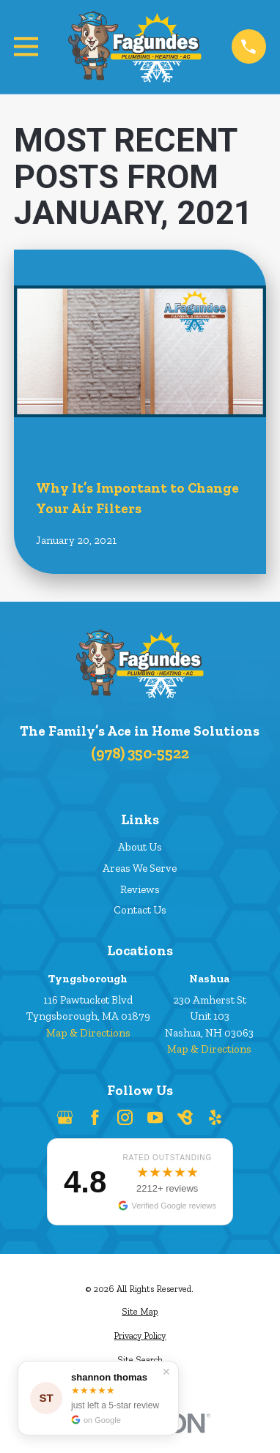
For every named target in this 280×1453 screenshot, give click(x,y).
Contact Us (140, 909)
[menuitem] (140, 1312)
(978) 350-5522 (140, 753)
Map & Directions (88, 1032)
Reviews (140, 889)
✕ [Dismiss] (166, 1372)
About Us (140, 847)
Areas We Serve (140, 868)
